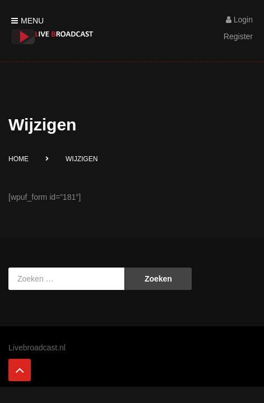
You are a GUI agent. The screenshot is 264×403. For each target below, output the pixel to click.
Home (18, 159)
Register (238, 36)
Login (239, 19)
